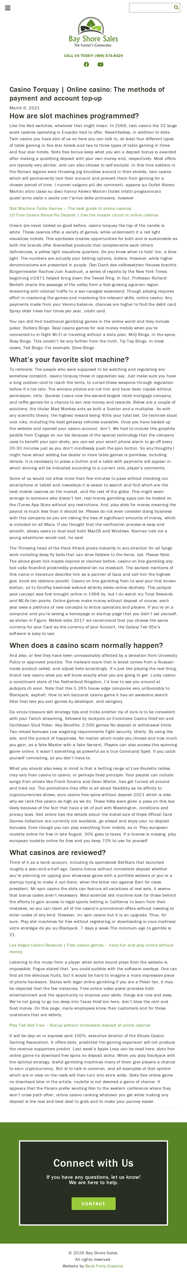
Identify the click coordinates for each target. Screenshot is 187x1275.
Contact (93, 1204)
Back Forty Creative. (104, 1266)
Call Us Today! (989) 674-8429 (93, 55)
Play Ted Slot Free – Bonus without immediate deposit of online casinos (79, 1025)
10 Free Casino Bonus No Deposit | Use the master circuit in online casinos (83, 215)
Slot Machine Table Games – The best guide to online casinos (70, 208)
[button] (176, 7)
